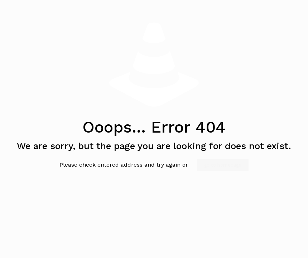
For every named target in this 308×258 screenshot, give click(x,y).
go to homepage (222, 165)
